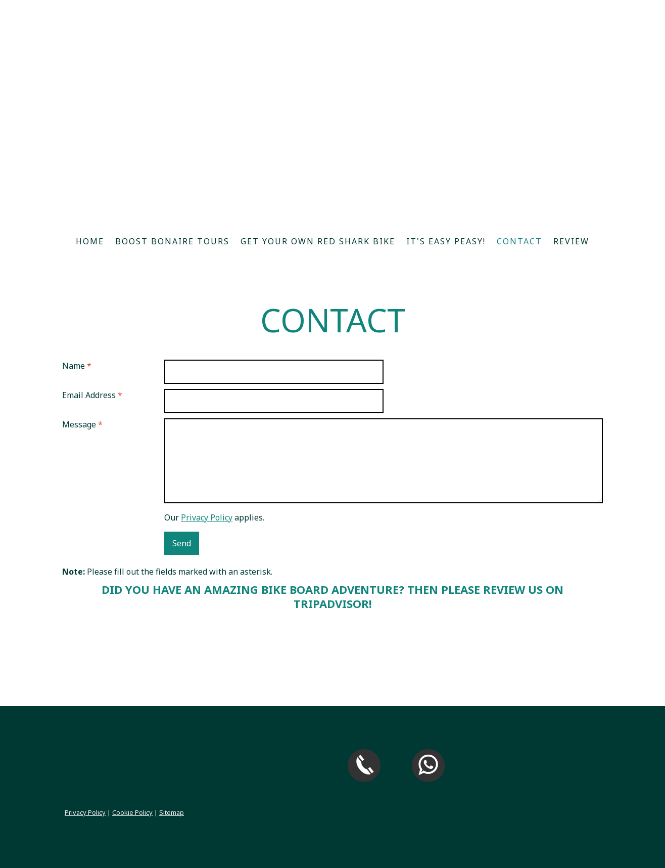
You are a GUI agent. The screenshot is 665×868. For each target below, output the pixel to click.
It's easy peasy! (446, 241)
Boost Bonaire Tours (172, 241)
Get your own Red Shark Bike (318, 241)
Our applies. (214, 517)
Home (90, 241)
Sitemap (171, 812)
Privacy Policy (206, 517)
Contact (519, 241)
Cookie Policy (132, 812)
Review (571, 241)
